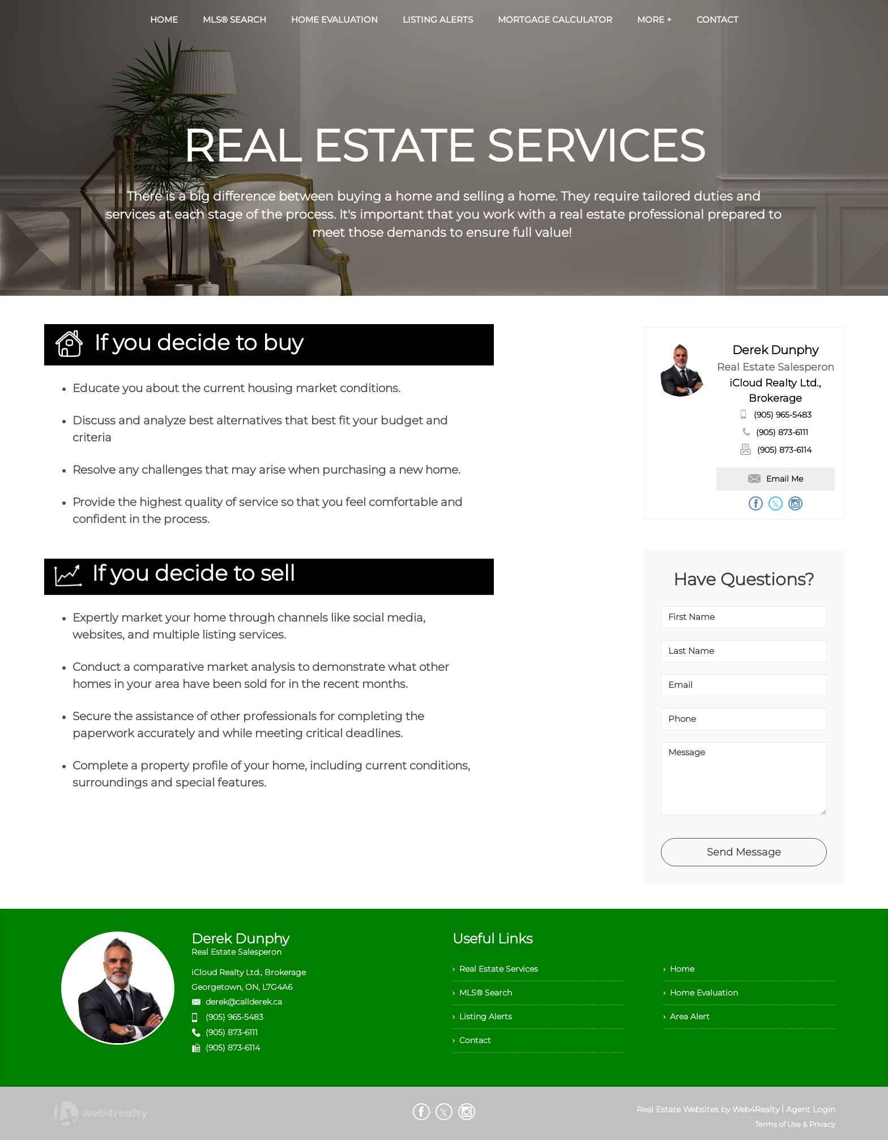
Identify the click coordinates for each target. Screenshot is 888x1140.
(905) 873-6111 (782, 432)
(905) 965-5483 (783, 415)
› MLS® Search (482, 993)
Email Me (775, 478)
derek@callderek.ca (244, 1002)
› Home (678, 969)
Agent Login (810, 1109)
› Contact (471, 1040)
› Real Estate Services (495, 969)
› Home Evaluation (700, 993)
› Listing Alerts (482, 1016)
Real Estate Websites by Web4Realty (708, 1109)
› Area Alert (686, 1016)
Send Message (744, 852)
